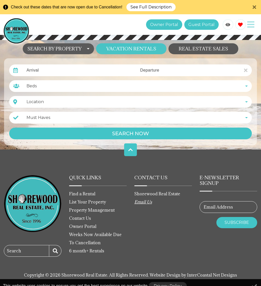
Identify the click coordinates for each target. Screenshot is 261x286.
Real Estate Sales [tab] (203, 49)
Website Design (165, 275)
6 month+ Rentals (86, 251)
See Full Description (151, 7)
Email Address (218, 207)
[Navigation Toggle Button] (251, 24)
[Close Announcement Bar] (254, 7)
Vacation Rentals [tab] (131, 49)
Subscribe (237, 222)
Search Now (130, 133)
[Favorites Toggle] (240, 24)
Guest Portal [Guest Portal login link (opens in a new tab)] (201, 24)
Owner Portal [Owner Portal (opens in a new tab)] (82, 226)
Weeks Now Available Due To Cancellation (95, 239)
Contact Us (80, 218)
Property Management (92, 210)
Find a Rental (82, 194)
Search (14, 251)
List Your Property (87, 202)
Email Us (143, 202)
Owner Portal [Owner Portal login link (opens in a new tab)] (164, 24)
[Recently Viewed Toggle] (228, 24)
